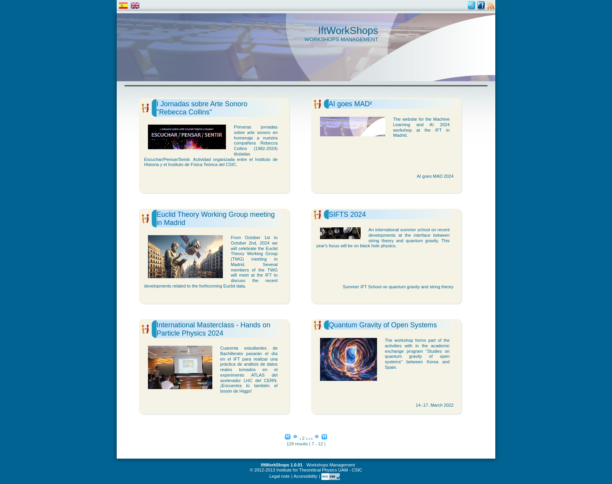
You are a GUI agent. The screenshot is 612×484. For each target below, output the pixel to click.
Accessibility (305, 476)
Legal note (279, 476)
